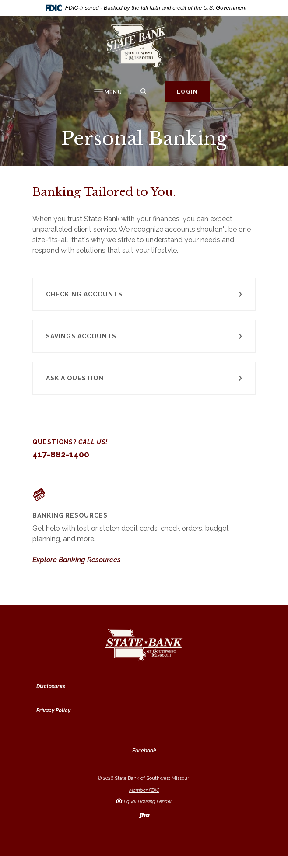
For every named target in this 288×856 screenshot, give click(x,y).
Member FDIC (144, 790)
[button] (144, 294)
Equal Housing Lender (148, 801)
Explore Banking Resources (76, 560)
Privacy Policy (53, 710)
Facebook (144, 750)
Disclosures (50, 686)
